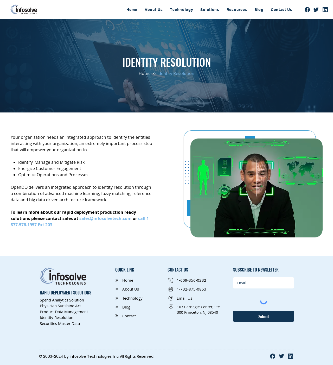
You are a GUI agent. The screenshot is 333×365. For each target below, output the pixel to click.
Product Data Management (64, 311)
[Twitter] (316, 9)
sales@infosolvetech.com (105, 218)
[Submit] (263, 316)
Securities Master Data (60, 323)
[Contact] (131, 316)
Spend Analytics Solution (62, 300)
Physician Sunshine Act (60, 305)
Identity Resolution (56, 317)
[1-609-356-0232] (190, 280)
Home (145, 73)
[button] (210, 9)
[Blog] (131, 307)
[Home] (131, 280)
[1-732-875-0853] (190, 289)
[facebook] (307, 9)
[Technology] (131, 298)
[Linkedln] (325, 9)
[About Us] (131, 289)
